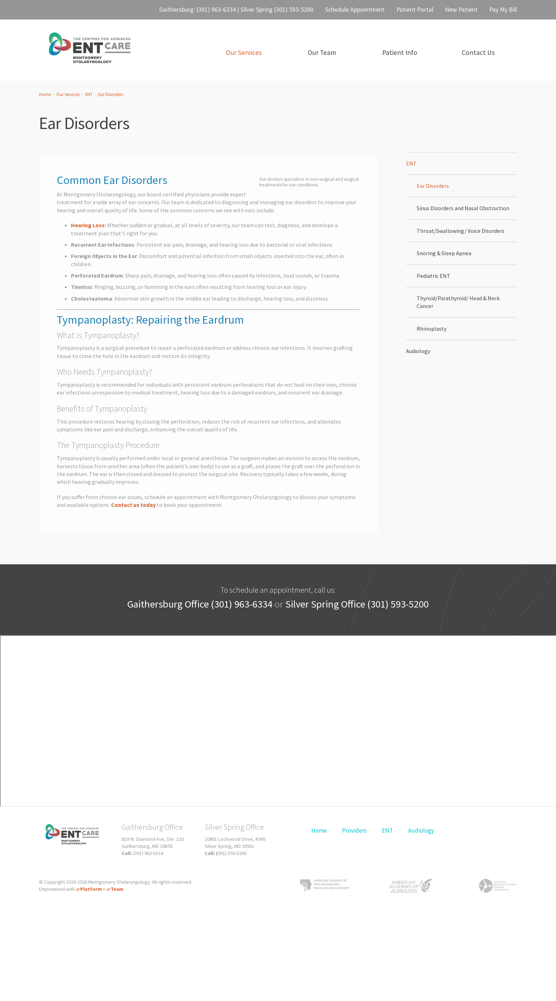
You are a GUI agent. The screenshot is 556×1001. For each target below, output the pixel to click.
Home (45, 94)
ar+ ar (99, 889)
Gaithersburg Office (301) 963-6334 (199, 604)
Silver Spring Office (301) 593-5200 (357, 604)
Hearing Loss (88, 225)
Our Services (67, 94)
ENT (89, 94)
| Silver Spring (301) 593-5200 (274, 9)
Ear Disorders (110, 94)
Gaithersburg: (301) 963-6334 (197, 9)
